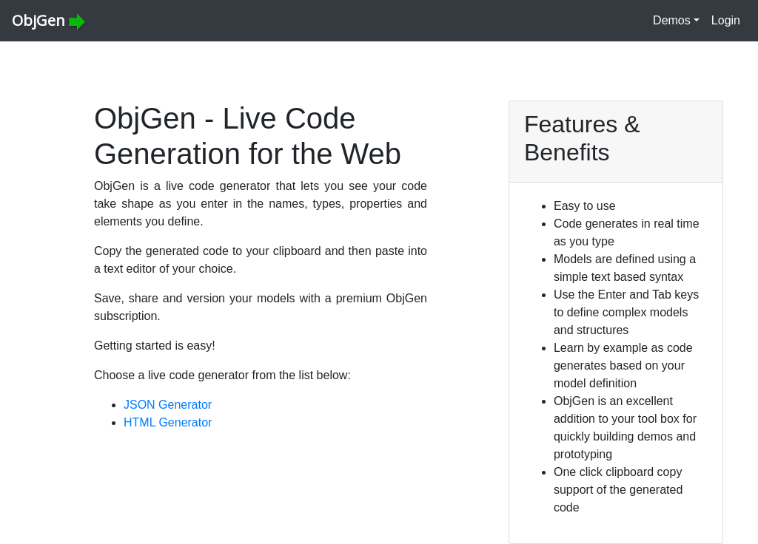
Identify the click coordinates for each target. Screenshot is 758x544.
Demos (672, 20)
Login (725, 20)
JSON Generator (168, 404)
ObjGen (49, 20)
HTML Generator (168, 422)
